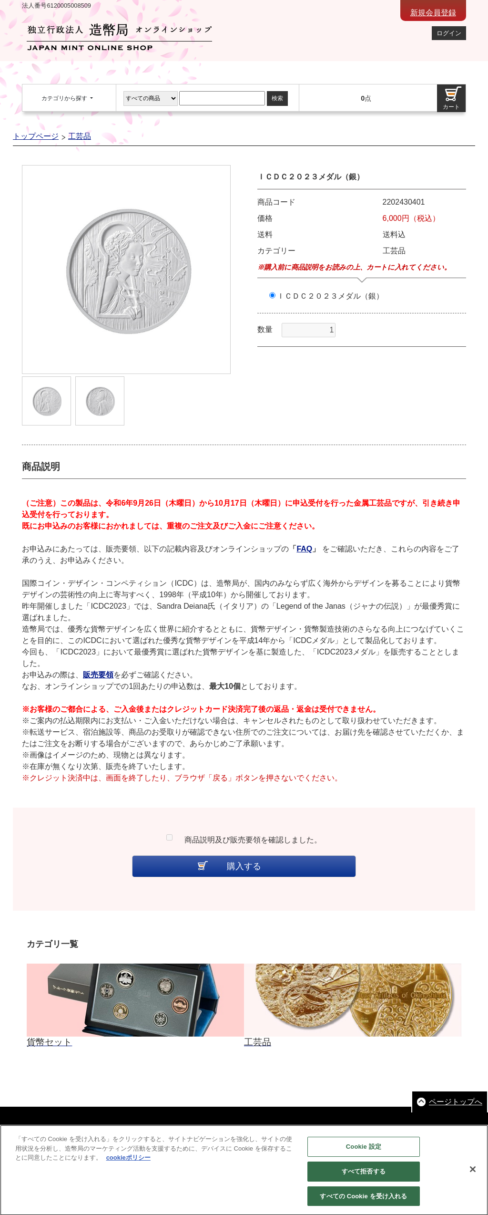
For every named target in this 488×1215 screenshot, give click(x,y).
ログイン (449, 33)
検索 (277, 98)
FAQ (304, 549)
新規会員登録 (433, 13)
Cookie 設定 (363, 1151)
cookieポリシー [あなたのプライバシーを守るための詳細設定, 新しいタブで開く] (128, 1162)
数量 (265, 329)
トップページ (36, 136)
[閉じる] (472, 1173)
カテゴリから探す (65, 98)
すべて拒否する (364, 1175)
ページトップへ (455, 1102)
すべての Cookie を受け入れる (363, 1200)
